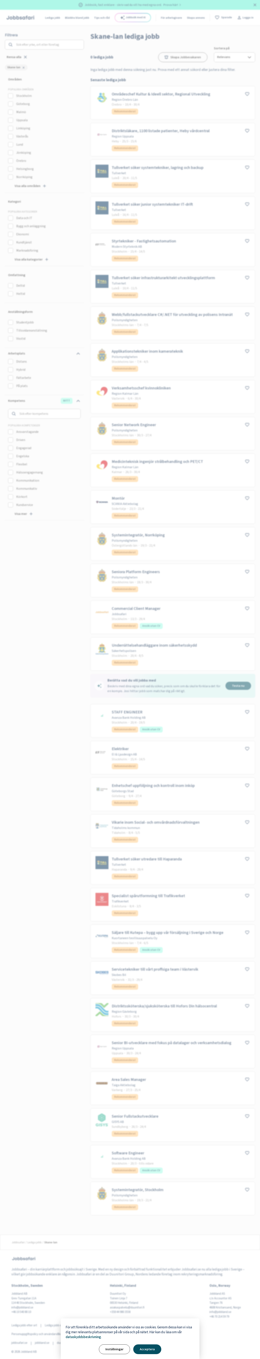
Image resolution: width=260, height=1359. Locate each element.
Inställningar (114, 1349)
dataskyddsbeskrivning (83, 1337)
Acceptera (147, 1349)
